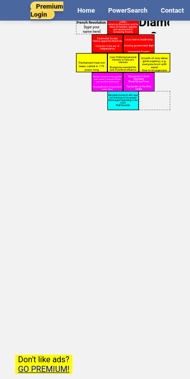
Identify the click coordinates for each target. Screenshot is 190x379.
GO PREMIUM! (43, 369)
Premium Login (46, 10)
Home (86, 10)
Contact (172, 10)
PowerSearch (127, 10)
